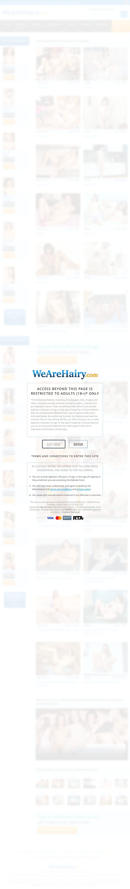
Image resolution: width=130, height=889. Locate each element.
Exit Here (53, 444)
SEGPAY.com (71, 509)
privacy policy (83, 489)
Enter (78, 444)
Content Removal (70, 512)
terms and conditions (61, 489)
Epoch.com (45, 507)
